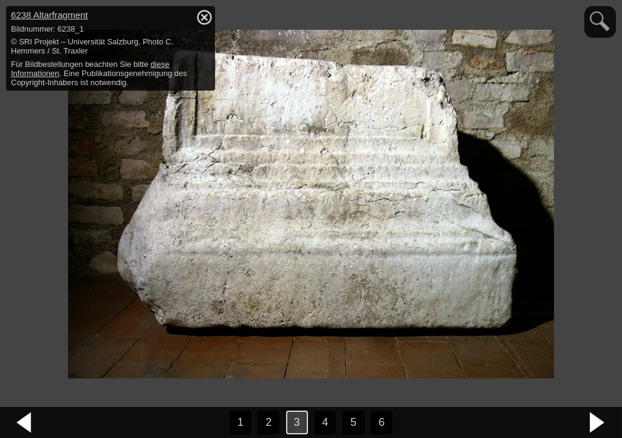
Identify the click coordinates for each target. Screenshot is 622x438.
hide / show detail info (204, 17)
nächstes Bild (597, 423)
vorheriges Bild (24, 423)
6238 (49, 15)
